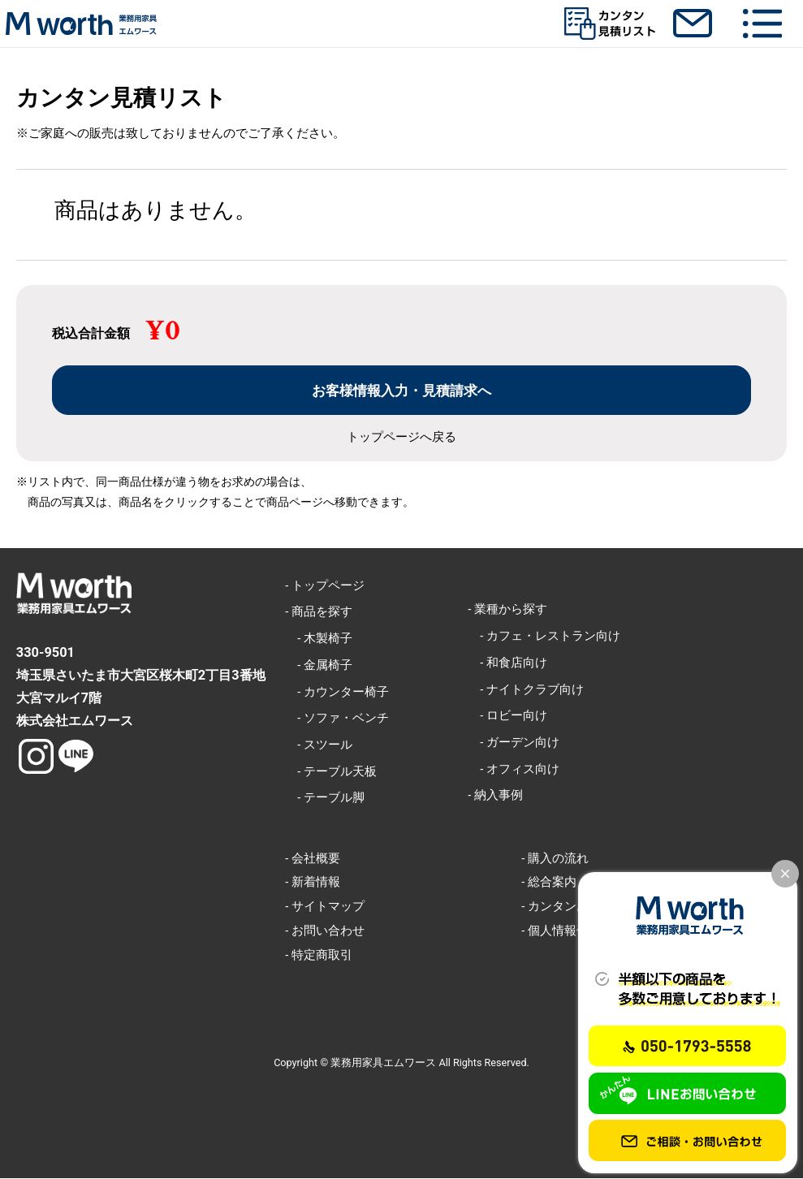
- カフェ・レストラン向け (544, 636)
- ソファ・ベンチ (337, 718)
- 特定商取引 (318, 955)
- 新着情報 (312, 882)
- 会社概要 (312, 858)
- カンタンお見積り (573, 907)
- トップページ (325, 585)
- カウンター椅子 (337, 692)
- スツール (318, 745)
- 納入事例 (495, 795)
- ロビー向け (507, 716)
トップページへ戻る (401, 438)
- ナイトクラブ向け (526, 689)
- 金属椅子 (318, 666)
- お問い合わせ (325, 931)
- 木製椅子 (318, 639)
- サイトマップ (325, 907)
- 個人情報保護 (561, 931)
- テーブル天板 (331, 771)
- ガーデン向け (513, 743)
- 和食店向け (507, 663)
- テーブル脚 (325, 798)
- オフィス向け (513, 769)
